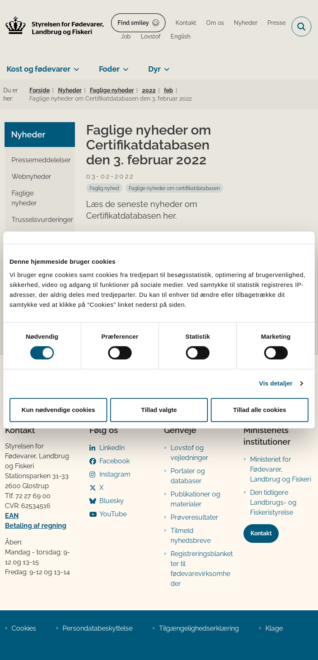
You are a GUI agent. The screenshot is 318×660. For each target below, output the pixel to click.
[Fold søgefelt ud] (301, 26)
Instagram (114, 474)
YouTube (113, 514)
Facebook (114, 461)
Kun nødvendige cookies (58, 409)
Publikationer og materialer (195, 499)
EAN (12, 516)
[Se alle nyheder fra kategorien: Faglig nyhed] (104, 188)
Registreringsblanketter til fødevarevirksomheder (202, 569)
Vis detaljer (276, 383)
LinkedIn (112, 448)
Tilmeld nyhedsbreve (191, 535)
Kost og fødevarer (38, 69)
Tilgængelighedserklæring (199, 628)
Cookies (24, 628)
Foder (109, 69)
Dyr (154, 69)
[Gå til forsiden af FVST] (52, 26)
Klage (274, 628)
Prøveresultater (194, 517)
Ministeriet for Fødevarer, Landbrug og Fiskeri (280, 469)
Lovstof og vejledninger (189, 453)
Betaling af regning (35, 526)
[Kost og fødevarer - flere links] (74, 65)
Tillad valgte (159, 409)
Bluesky (111, 501)
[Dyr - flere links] (165, 65)
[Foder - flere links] (124, 65)
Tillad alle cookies (259, 409)
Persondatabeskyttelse (97, 628)
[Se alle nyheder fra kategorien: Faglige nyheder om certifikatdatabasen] (174, 188)
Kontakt (261, 533)
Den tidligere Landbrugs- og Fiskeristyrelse (273, 502)
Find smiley (133, 22)
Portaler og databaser (188, 476)
